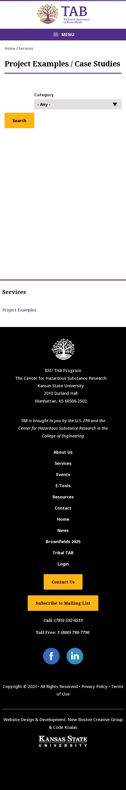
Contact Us (63, 582)
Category (44, 94)
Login (63, 564)
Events (63, 474)
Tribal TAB (63, 552)
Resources (63, 497)
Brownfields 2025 (63, 541)
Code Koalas (65, 727)
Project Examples (19, 310)
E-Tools (63, 485)
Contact (63, 508)
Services (26, 48)
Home (10, 48)
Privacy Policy (94, 686)
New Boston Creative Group (95, 719)
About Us (63, 452)
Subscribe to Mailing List (63, 603)
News (63, 530)
